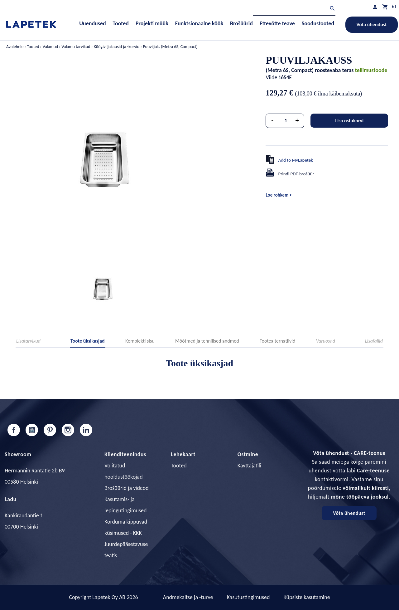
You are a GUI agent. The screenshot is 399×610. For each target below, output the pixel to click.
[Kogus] (286, 121)
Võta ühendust (372, 24)
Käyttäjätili (249, 465)
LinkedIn (86, 430)
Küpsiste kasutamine (306, 597)
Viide (271, 77)
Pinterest (50, 430)
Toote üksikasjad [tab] (87, 341)
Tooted (178, 465)
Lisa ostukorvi (349, 121)
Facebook (13, 430)
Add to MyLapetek (295, 160)
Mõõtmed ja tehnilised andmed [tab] (207, 341)
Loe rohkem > (279, 195)
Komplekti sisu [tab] (140, 341)
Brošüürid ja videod (126, 488)
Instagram (68, 430)
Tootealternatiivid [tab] (277, 341)
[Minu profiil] (375, 6)
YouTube (32, 430)
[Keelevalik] (394, 6)
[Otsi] (294, 9)
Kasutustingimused (248, 597)
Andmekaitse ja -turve (188, 597)
